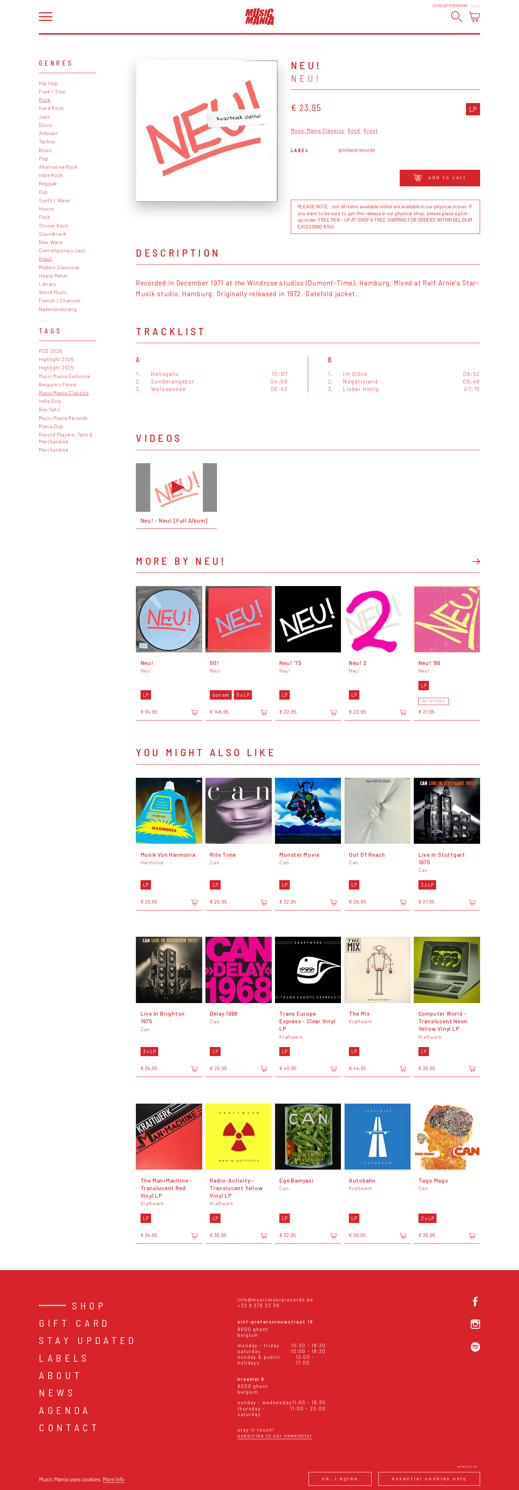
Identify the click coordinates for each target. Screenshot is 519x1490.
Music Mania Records (63, 418)
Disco (45, 125)
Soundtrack (53, 234)
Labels (64, 1358)
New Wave (51, 242)
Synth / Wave (54, 200)
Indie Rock (51, 175)
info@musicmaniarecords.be (276, 1300)
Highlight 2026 (56, 359)
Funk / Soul (52, 91)
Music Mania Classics (64, 393)
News (57, 1392)
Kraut (45, 259)
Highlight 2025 (56, 367)
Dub (43, 192)
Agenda (65, 1410)
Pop (43, 158)
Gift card (75, 1323)
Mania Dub (51, 426)
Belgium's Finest (58, 384)
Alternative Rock (58, 167)
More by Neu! (181, 560)
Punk (44, 217)
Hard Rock (51, 108)
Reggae (48, 183)
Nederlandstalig (57, 309)
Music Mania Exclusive (64, 376)
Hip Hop (48, 83)
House (46, 208)
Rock (45, 100)
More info (113, 1479)
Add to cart (439, 177)
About (61, 1375)
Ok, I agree (340, 1478)
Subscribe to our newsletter (275, 1435)
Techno (47, 141)
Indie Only (50, 401)
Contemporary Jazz (62, 250)
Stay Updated (88, 1340)
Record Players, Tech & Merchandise (66, 437)
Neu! (306, 78)
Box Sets (49, 409)
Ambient (48, 133)
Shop (89, 1305)
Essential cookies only (429, 1478)
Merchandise (53, 450)
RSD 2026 (51, 351)
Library (47, 284)
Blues (45, 150)
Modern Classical (59, 267)
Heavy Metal (53, 275)
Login (475, 5)
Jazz (44, 117)
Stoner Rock (53, 225)
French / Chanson (60, 300)
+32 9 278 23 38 (259, 1305)
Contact (69, 1427)
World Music (53, 292)
